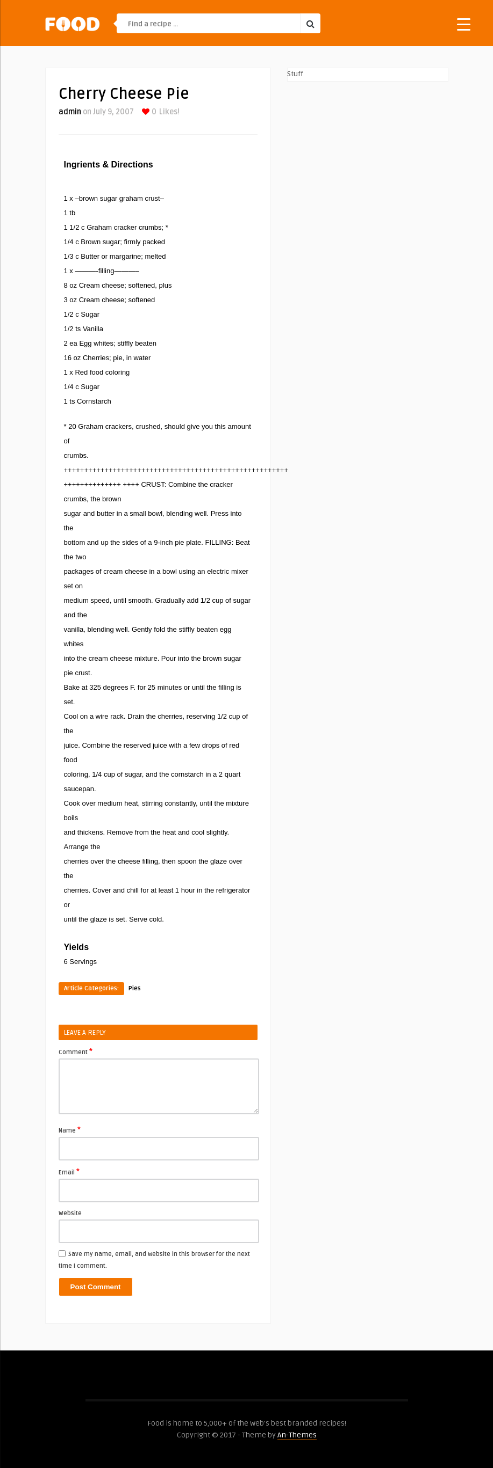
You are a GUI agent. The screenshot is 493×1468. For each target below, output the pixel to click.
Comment (75, 1051)
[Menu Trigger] (463, 24)
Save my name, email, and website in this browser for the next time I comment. (154, 1260)
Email (69, 1172)
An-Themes (297, 1435)
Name (70, 1130)
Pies (134, 988)
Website (70, 1213)
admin (70, 111)
